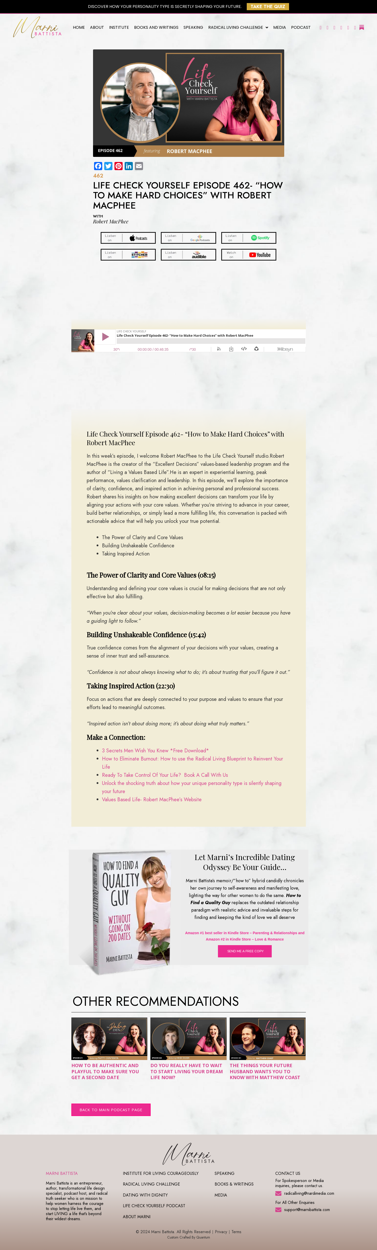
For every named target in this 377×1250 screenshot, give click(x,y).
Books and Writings (156, 27)
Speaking (193, 27)
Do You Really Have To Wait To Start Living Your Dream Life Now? (186, 1071)
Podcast (301, 27)
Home (79, 27)
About (97, 27)
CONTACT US (287, 1173)
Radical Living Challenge (238, 27)
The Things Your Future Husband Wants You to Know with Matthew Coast (265, 1071)
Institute (119, 27)
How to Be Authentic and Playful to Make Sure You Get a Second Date (105, 1071)
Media (279, 27)
